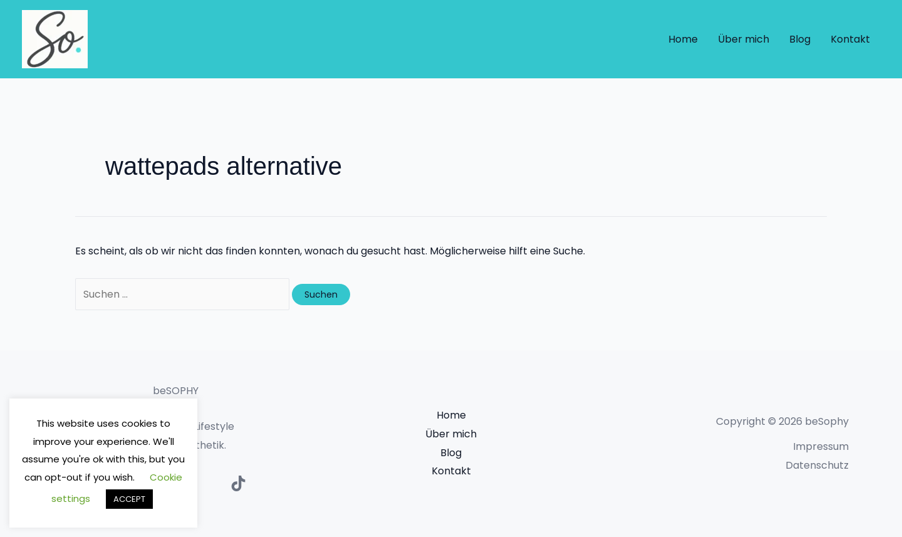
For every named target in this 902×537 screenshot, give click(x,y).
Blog (800, 39)
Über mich (743, 39)
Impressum (821, 446)
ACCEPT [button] (129, 499)
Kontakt (850, 39)
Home (683, 39)
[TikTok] (238, 483)
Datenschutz (817, 465)
